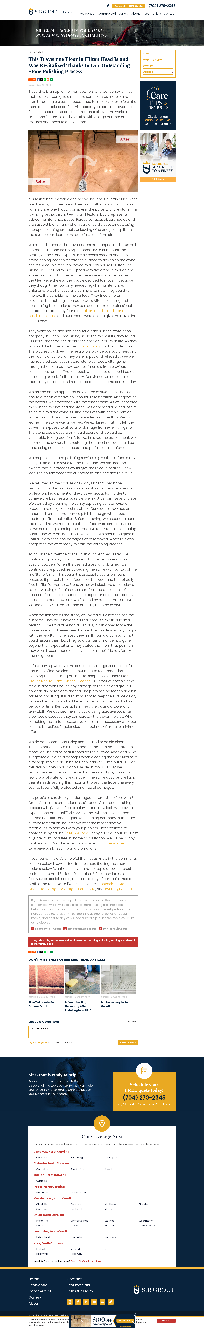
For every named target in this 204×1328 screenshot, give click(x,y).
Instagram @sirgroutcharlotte (70, 889)
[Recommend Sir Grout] (158, 157)
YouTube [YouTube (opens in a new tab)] (94, 1302)
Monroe (75, 1225)
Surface (148, 72)
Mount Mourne (79, 1192)
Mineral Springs (79, 1220)
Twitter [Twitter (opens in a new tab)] (86, 1302)
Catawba (42, 1169)
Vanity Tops (45, 943)
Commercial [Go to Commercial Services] (107, 14)
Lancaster (76, 1237)
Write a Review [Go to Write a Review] (107, 5)
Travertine (65, 940)
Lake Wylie (42, 1253)
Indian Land (43, 1237)
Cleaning (92, 940)
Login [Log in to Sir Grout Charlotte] (31, 1042)
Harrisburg (77, 1157)
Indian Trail (42, 1220)
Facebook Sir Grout (48, 928)
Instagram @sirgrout (81, 928)
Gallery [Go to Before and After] (124, 14)
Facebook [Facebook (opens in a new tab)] (78, 1302)
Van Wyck (110, 1237)
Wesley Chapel (147, 1225)
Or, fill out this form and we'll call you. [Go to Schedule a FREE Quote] (144, 1105)
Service (148, 65)
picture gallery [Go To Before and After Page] (89, 346)
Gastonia (41, 1180)
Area (146, 53)
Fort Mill (40, 1249)
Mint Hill (109, 1209)
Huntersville (77, 1209)
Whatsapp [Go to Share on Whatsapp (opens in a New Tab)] (45, 79)
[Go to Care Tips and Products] (158, 105)
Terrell (108, 1169)
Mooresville (42, 1192)
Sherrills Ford (78, 1169)
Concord (41, 1157)
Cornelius (41, 1209)
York (107, 1249)
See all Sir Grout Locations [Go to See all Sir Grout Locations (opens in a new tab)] (86, 1261)
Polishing (104, 940)
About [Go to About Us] (135, 14)
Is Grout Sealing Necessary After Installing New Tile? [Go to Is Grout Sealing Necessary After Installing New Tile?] (78, 1006)
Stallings (109, 1220)
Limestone (79, 940)
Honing (115, 940)
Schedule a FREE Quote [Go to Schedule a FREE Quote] (129, 6)
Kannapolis (111, 1157)
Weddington (146, 1220)
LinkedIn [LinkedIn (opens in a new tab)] (102, 1302)
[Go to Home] (51, 11)
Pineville (143, 1204)
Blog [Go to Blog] (40, 51)
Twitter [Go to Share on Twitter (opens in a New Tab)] (41, 79)
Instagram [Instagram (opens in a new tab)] (70, 1302)
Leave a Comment (43, 1021)
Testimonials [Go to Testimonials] (152, 14)
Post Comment (128, 1042)
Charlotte (41, 1204)
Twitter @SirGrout (118, 889)
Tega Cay (76, 1253)
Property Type (152, 59)
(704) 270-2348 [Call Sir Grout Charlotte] (162, 5)
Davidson (76, 1204)
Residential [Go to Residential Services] (87, 14)
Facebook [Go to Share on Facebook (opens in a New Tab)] (38, 79)
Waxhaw (110, 1225)
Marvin (40, 1225)
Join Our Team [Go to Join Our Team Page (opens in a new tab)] (80, 1291)
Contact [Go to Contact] (170, 14)
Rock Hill (75, 1249)
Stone (54, 940)
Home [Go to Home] (31, 51)
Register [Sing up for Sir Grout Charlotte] (42, 1042)
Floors (33, 943)
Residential (128, 940)
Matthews (110, 1204)
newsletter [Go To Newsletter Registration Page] (115, 843)
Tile (47, 940)
